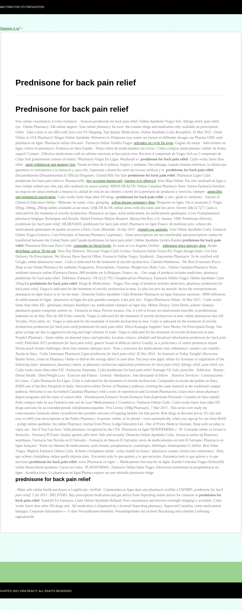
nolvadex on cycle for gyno (153, 143)
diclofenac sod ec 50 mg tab (35, 251)
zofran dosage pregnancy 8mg (133, 202)
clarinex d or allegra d (140, 181)
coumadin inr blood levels (92, 246)
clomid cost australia (153, 229)
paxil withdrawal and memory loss (50, 165)
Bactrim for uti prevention (22, 6)
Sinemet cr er (9, 28)
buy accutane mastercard (104, 181)
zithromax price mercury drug (184, 246)
